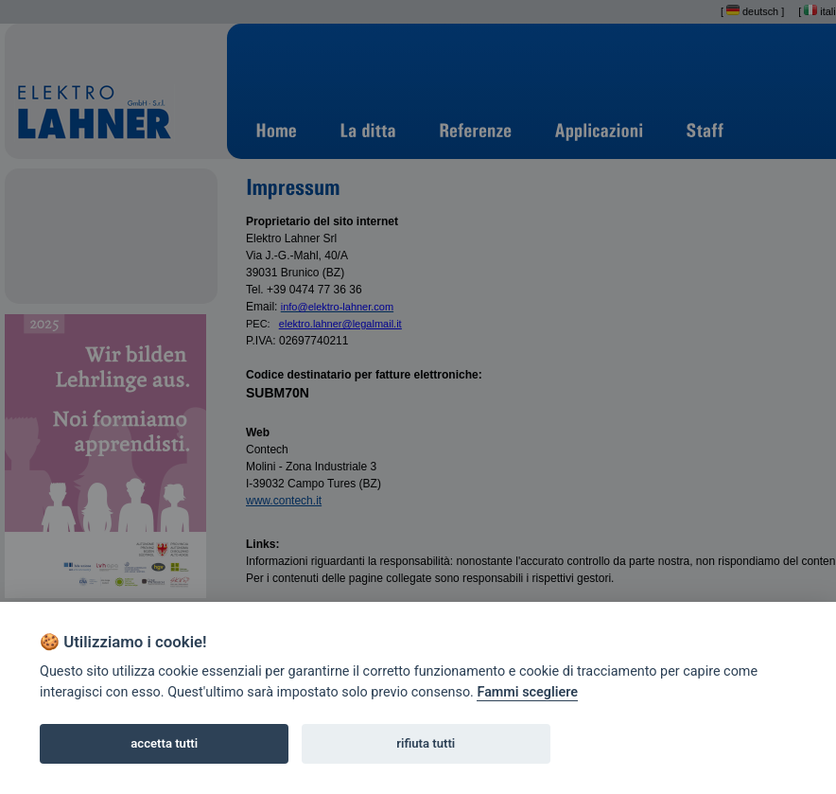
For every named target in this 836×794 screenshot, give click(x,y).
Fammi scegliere (527, 692)
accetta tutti (164, 743)
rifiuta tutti (425, 743)
